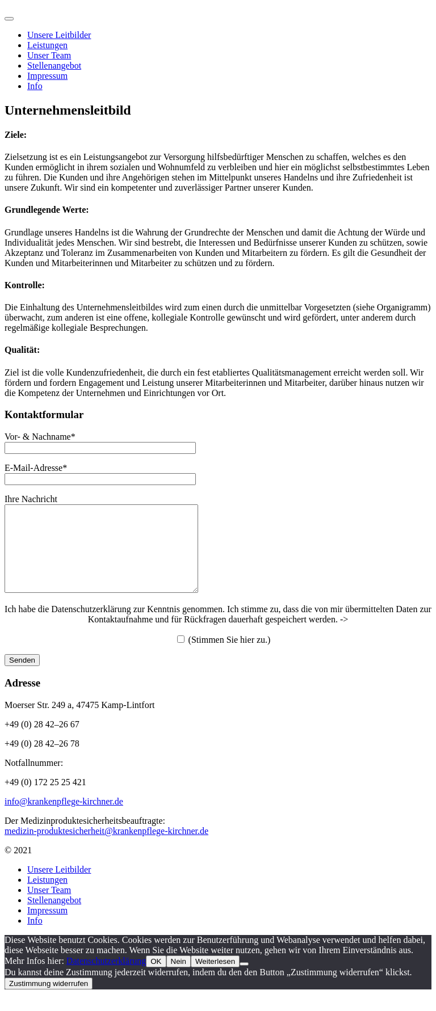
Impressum (47, 76)
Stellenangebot (54, 917)
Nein (178, 978)
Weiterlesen (215, 978)
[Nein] (244, 981)
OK (155, 978)
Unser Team (49, 907)
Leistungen (47, 897)
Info (35, 86)
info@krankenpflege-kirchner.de (64, 818)
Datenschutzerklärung (106, 978)
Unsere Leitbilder (59, 886)
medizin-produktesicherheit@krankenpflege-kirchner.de (106, 848)
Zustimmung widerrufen (48, 1000)
